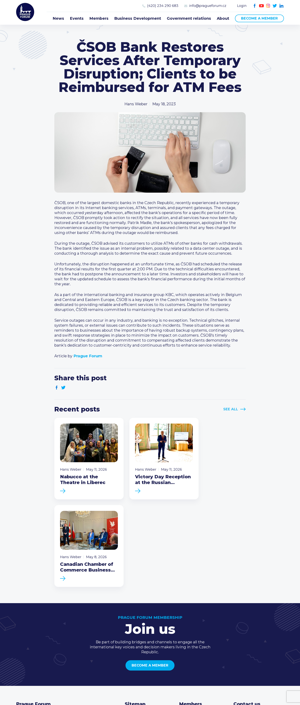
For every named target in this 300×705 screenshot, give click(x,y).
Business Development (137, 18)
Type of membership (199, 626)
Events (77, 18)
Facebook (254, 5)
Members (98, 18)
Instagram (268, 5)
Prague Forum (25, 12)
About (223, 18)
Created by (150, 692)
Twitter (274, 5)
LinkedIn (281, 5)
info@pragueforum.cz (207, 6)
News (58, 18)
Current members (196, 620)
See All (230, 409)
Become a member (259, 18)
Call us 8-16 (243, 620)
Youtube (261, 5)
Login (242, 6)
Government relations (189, 18)
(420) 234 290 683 (162, 6)
